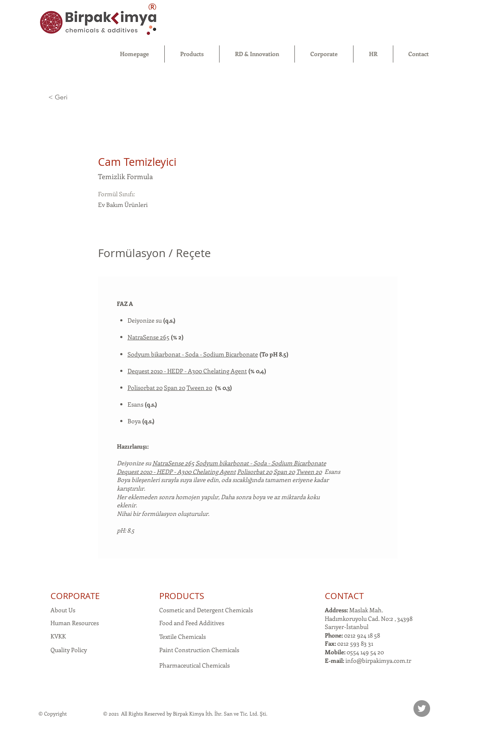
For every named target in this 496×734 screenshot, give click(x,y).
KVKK (58, 636)
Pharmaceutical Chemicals (194, 665)
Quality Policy (68, 650)
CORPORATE (75, 596)
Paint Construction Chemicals (199, 650)
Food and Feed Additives (191, 623)
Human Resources (74, 623)
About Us (62, 610)
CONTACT (344, 596)
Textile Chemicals (182, 636)
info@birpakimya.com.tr (378, 660)
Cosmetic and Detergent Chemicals (206, 610)
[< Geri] (78, 97)
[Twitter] (421, 708)
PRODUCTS (181, 596)
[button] (192, 54)
